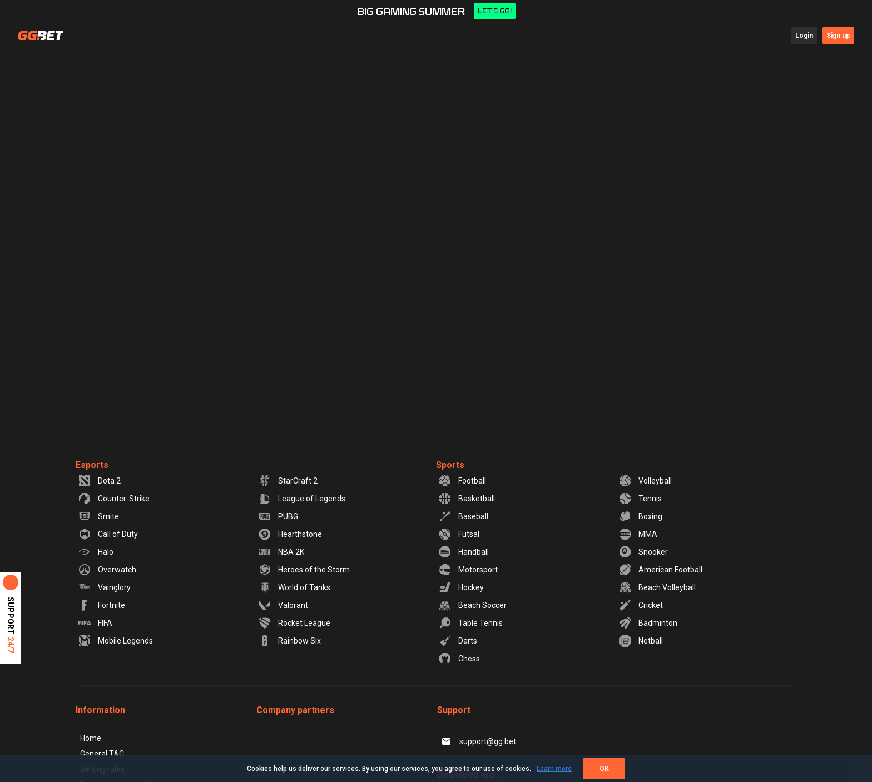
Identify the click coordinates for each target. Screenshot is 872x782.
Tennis (640, 498)
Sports (450, 465)
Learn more (554, 769)
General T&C (102, 753)
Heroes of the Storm (304, 569)
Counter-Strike (114, 498)
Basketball (466, 498)
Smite (98, 516)
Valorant (283, 605)
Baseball (463, 516)
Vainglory (104, 587)
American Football (660, 569)
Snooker (643, 552)
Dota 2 (99, 480)
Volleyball (645, 480)
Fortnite (101, 605)
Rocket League (294, 623)
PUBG (278, 516)
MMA (637, 534)
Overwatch (107, 569)
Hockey (461, 587)
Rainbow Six (289, 640)
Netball (640, 640)
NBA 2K (281, 552)
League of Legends (301, 498)
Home (90, 738)
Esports (92, 465)
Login (804, 35)
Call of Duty (108, 534)
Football (462, 480)
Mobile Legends (115, 640)
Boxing (640, 516)
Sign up (838, 35)
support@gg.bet (477, 741)
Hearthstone (290, 534)
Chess (459, 658)
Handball (463, 552)
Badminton (647, 623)
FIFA (95, 623)
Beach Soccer (472, 605)
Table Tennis (470, 623)
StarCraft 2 (288, 480)
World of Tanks (294, 587)
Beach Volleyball (657, 587)
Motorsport (468, 569)
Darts (457, 640)
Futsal (458, 534)
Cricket (640, 605)
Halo (95, 552)
